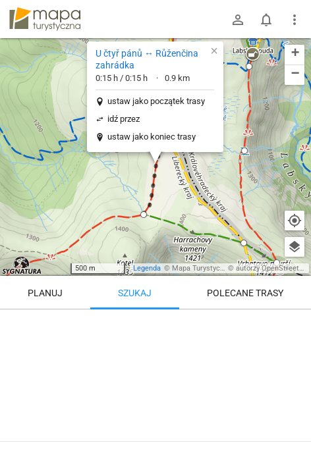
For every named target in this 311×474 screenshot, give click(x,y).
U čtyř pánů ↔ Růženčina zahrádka (147, 59)
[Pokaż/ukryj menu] (294, 19)
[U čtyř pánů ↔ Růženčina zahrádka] (155, 388)
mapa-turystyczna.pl (45, 19)
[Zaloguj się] (237, 19)
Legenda (147, 268)
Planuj (45, 293)
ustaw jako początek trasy (156, 101)
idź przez (123, 119)
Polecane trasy (245, 293)
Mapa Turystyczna (201, 268)
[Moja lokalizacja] (294, 220)
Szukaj (135, 293)
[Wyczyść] (294, 323)
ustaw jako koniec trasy (151, 137)
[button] (143, 214)
